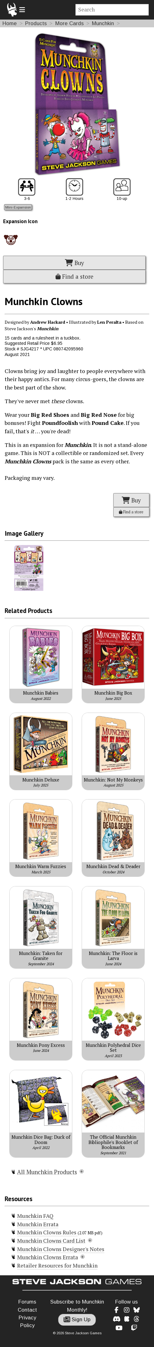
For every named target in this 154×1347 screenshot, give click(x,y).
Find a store (74, 276)
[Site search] (112, 10)
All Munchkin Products (47, 1172)
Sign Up (77, 1319)
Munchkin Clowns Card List (51, 1240)
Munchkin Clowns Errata (47, 1257)
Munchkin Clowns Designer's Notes (60, 1249)
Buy (74, 263)
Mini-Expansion (18, 207)
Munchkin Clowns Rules (47, 1232)
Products (36, 23)
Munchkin (103, 23)
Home (9, 23)
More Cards (69, 23)
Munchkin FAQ (35, 1215)
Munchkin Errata (37, 1224)
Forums (27, 1302)
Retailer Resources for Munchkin (57, 1265)
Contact (27, 1310)
